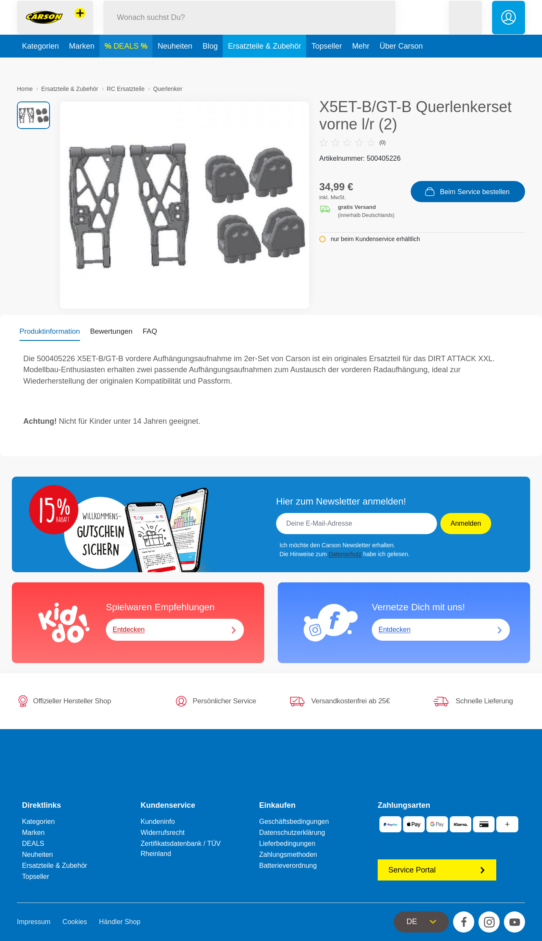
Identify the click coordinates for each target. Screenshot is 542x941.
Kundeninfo (158, 821)
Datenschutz (345, 554)
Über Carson (401, 65)
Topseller (326, 65)
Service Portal (437, 870)
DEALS (127, 65)
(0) (352, 142)
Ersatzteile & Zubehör (264, 65)
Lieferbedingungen (287, 843)
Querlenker (167, 88)
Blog (210, 65)
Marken (81, 65)
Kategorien (40, 65)
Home (25, 88)
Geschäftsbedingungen (294, 821)
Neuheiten (175, 65)
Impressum (33, 921)
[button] (465, 27)
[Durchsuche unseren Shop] (249, 27)
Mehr (360, 65)
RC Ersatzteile (125, 88)
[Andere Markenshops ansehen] (80, 22)
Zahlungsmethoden (288, 854)
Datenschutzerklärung (292, 832)
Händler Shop (120, 921)
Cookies (75, 921)
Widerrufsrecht (163, 832)
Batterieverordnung (288, 865)
